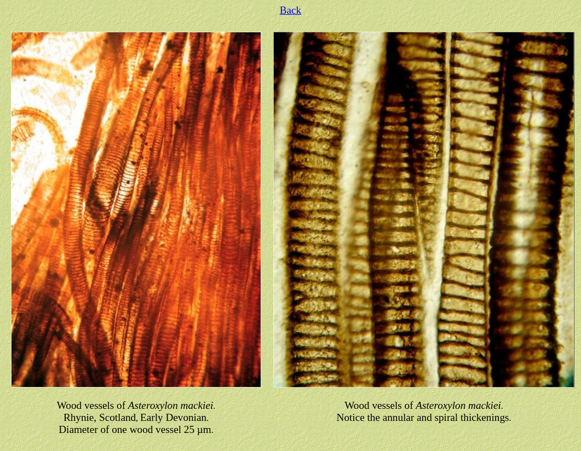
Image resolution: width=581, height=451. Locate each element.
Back (290, 10)
